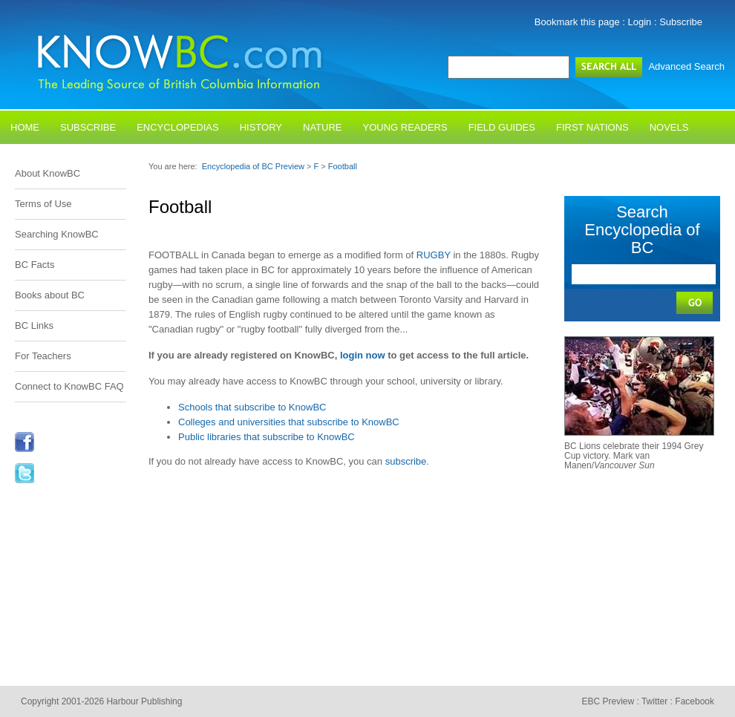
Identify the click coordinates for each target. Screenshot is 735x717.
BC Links (34, 325)
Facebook (694, 701)
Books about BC (50, 295)
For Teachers (43, 355)
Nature (322, 127)
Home (24, 127)
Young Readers (405, 127)
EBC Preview (607, 701)
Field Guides (501, 127)
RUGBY (433, 255)
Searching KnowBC (57, 234)
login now (362, 355)
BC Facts (34, 264)
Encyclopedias (178, 127)
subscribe (406, 461)
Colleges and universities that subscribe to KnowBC (288, 422)
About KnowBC (47, 173)
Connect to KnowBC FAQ (69, 386)
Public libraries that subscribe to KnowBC (266, 436)
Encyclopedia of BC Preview (253, 166)
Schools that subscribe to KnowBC (252, 407)
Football (342, 166)
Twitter (654, 701)
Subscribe (680, 21)
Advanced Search (686, 66)
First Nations (592, 127)
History (261, 127)
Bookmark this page (577, 21)
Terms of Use (43, 203)
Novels (669, 127)
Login (640, 21)
